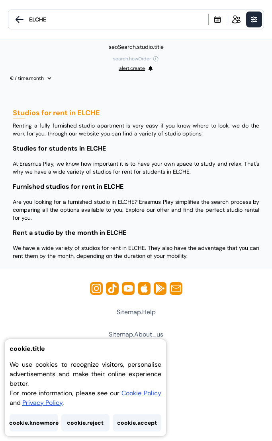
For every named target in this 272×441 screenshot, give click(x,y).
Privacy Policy (42, 402)
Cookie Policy (141, 393)
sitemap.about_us (136, 334)
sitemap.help (136, 312)
